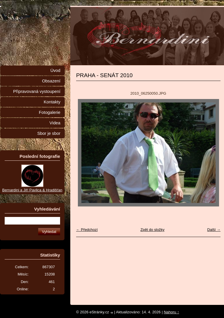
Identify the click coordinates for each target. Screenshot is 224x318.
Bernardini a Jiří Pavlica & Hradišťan (32, 190)
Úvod (55, 70)
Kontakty (52, 102)
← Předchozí (87, 229)
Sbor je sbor (48, 133)
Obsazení (51, 81)
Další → (213, 229)
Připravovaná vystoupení (36, 91)
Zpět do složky (152, 229)
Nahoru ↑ (171, 312)
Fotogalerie (49, 112)
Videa (55, 123)
